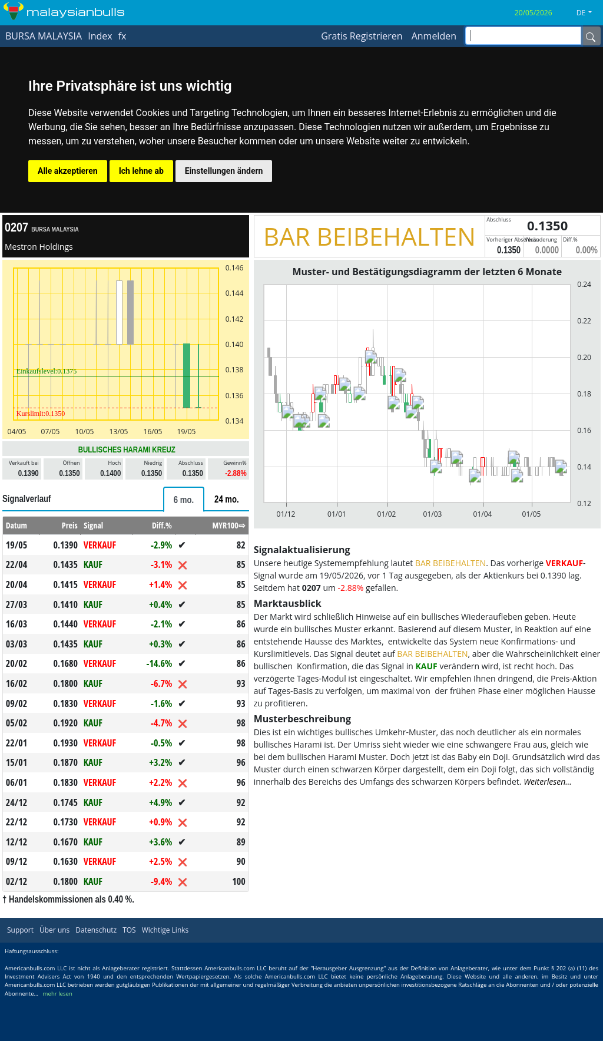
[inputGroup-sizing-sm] (523, 36)
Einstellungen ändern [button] (224, 171)
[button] (589, 13)
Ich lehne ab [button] (141, 171)
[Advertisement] (427, 874)
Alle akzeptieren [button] (68, 171)
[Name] (591, 36)
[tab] (183, 499)
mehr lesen (57, 1035)
